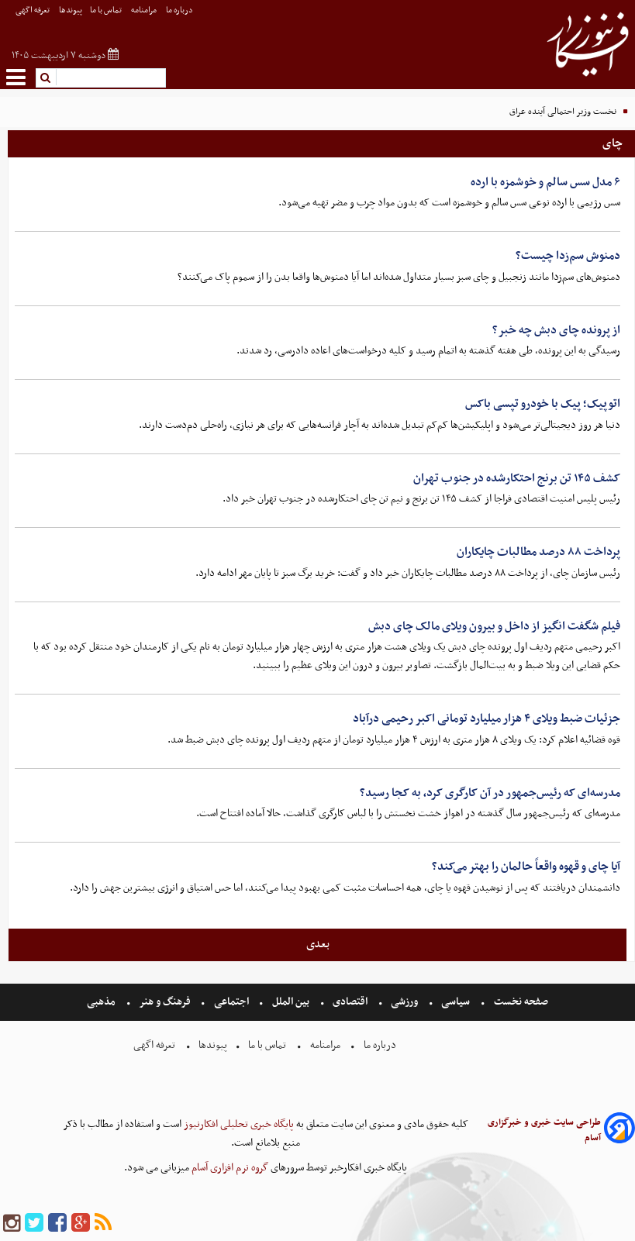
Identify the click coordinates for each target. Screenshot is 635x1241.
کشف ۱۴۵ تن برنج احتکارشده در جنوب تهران (516, 478)
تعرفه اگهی (33, 10)
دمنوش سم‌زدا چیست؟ (568, 256)
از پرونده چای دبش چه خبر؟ (556, 330)
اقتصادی (350, 1002)
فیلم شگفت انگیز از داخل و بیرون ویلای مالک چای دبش (494, 626)
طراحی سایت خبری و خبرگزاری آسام (544, 1130)
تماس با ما (106, 10)
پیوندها (70, 10)
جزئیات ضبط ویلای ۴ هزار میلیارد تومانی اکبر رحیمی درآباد (486, 718)
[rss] (103, 1224)
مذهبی (102, 1002)
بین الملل (291, 1002)
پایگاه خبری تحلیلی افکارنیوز (237, 1124)
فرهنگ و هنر (165, 1002)
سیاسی (455, 1002)
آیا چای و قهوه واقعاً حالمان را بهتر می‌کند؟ (526, 867)
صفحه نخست (520, 1002)
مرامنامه (144, 10)
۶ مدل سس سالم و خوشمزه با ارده (545, 182)
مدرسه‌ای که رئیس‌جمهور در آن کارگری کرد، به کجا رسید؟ (490, 793)
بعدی (318, 944)
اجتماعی (231, 1002)
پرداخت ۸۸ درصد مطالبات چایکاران (538, 552)
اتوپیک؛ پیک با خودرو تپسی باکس (542, 404)
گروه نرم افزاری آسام (228, 1168)
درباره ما (180, 10)
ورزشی (404, 1002)
